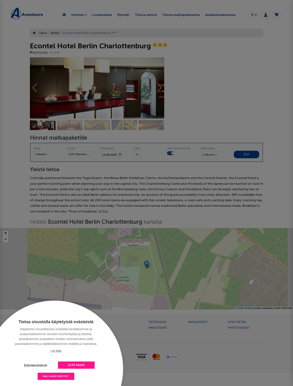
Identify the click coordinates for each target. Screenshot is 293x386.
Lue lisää (56, 350)
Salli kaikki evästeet (56, 376)
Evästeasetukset (35, 365)
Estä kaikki (76, 365)
